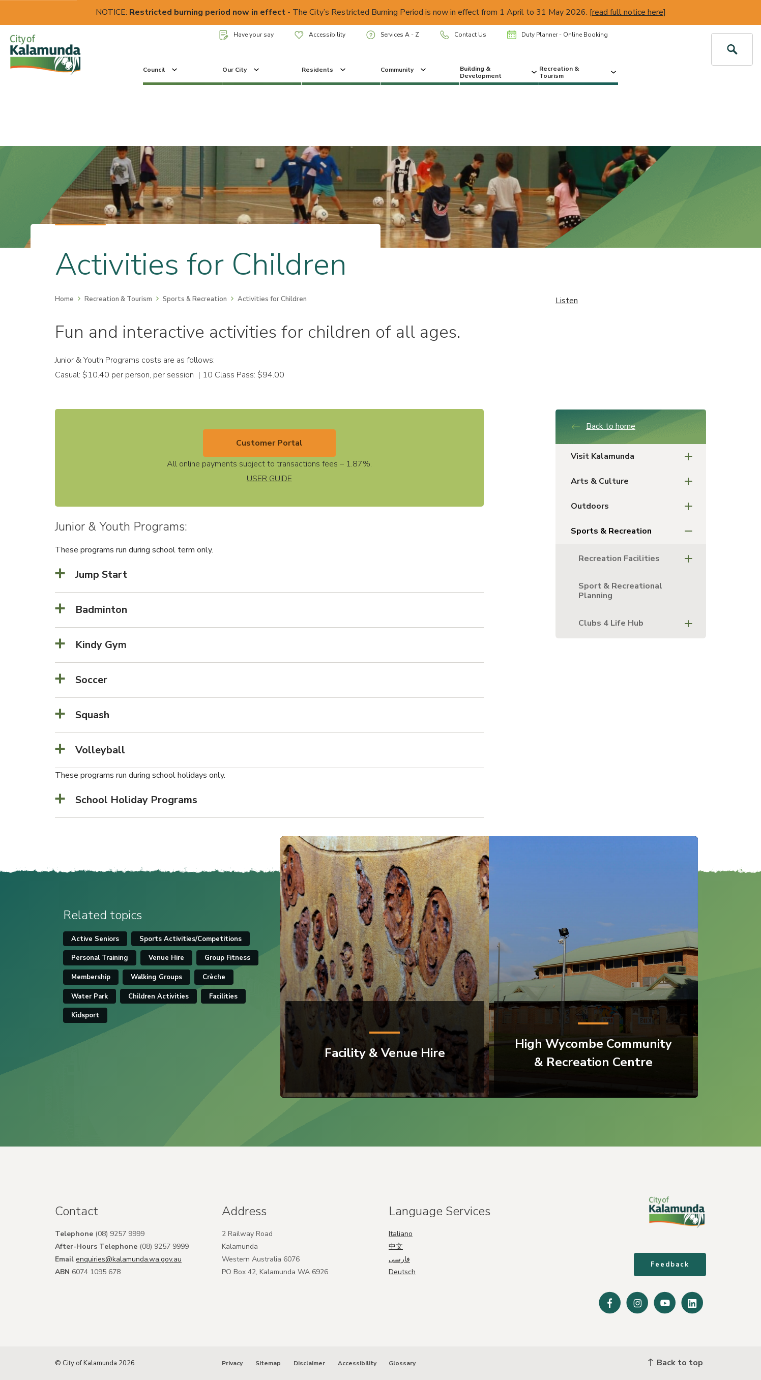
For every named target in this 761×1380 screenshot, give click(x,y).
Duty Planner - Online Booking (557, 34)
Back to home (603, 426)
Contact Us (463, 35)
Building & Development (499, 72)
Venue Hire (166, 957)
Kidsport (85, 1015)
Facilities (223, 996)
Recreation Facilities (638, 559)
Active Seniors (95, 939)
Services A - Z (392, 35)
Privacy (232, 1363)
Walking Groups (156, 977)
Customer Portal (269, 443)
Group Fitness (227, 957)
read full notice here (627, 12)
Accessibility (320, 35)
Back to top (675, 1362)
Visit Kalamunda (634, 456)
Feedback (670, 1264)
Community (404, 69)
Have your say (246, 35)
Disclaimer (309, 1363)
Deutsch (402, 1272)
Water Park (89, 996)
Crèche (213, 977)
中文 (396, 1246)
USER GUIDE (269, 478)
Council (161, 69)
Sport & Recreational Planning (620, 590)
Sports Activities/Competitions (190, 939)
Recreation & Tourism (578, 72)
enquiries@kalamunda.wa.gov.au (129, 1259)
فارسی (399, 1259)
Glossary (402, 1363)
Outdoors (634, 506)
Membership (90, 977)
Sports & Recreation (195, 299)
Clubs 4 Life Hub (638, 623)
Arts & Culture (634, 481)
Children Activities (158, 996)
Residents (324, 69)
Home (64, 299)
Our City (241, 69)
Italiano (401, 1234)
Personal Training (99, 957)
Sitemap (268, 1363)
